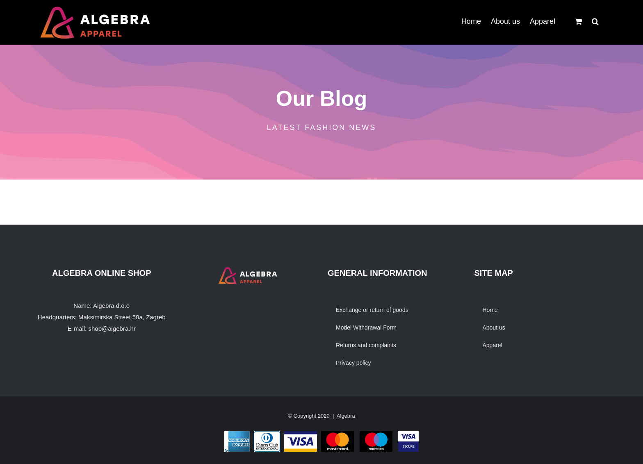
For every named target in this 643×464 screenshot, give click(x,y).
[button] (595, 20)
